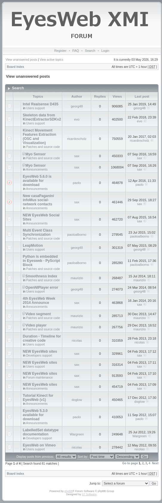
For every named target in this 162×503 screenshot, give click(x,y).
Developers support (39, 355)
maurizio (77, 278)
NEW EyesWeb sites (40, 351)
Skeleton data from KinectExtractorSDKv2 (42, 117)
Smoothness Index (41, 276)
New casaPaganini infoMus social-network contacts (38, 200)
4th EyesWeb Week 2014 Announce (39, 300)
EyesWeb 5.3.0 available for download (35, 415)
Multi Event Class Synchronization (37, 232)
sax (76, 156)
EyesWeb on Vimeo (39, 445)
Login (105, 50)
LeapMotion (33, 245)
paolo (77, 183)
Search (90, 50)
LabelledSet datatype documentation (40, 432)
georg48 (77, 106)
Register (60, 50)
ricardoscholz (77, 138)
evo (77, 119)
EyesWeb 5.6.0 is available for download (37, 180)
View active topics (51, 59)
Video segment (38, 314)
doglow (77, 400)
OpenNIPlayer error (41, 287)
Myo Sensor (35, 154)
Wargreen (77, 434)
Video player (36, 325)
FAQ (75, 50)
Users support (35, 108)
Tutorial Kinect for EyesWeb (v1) (38, 397)
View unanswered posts (21, 59)
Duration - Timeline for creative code (42, 338)
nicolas (77, 340)
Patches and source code (43, 147)
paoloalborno (77, 234)
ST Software (89, 494)
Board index (15, 66)
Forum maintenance (39, 377)
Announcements (36, 169)
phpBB (68, 491)
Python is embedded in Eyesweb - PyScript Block (41, 260)
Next (155, 463)
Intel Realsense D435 (40, 104)
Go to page (130, 463)
